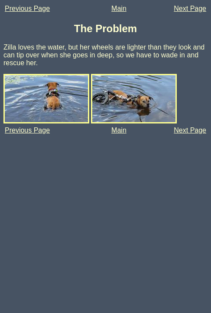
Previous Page (27, 8)
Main (119, 8)
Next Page (190, 8)
